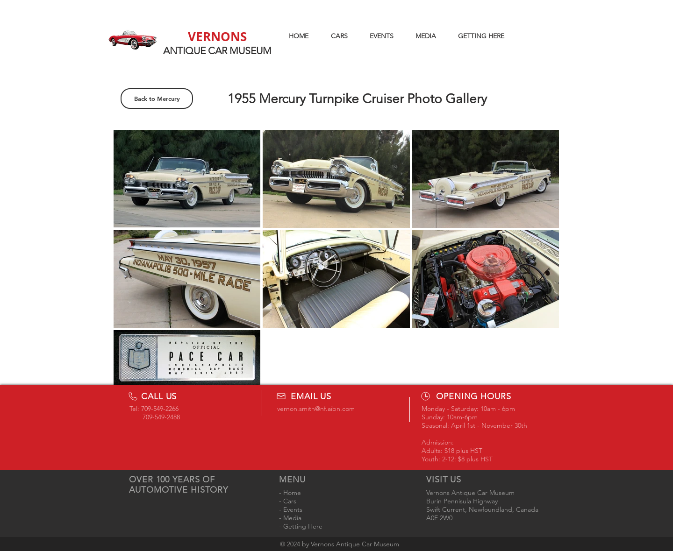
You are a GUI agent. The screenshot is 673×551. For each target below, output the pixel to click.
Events (292, 509)
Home (292, 492)
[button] (339, 36)
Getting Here (302, 526)
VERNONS (217, 36)
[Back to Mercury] (157, 98)
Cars (289, 501)
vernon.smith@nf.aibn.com (316, 408)
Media (292, 518)
